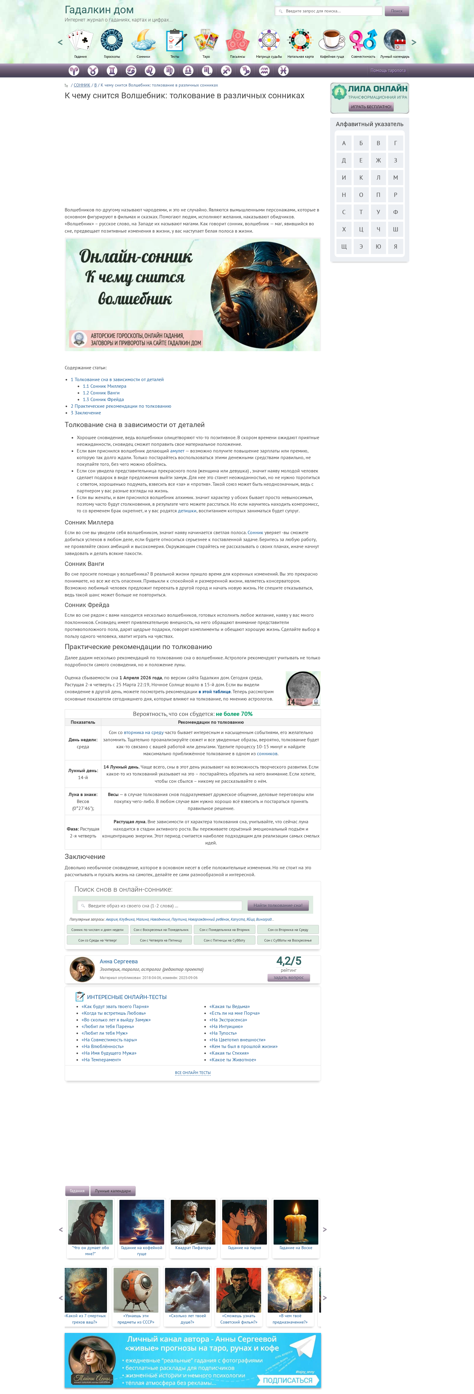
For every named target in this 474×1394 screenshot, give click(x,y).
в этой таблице (215, 691)
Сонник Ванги (101, 393)
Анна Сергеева (119, 961)
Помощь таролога (388, 70)
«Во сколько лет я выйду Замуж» (116, 1020)
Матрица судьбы (269, 56)
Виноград (263, 919)
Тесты (174, 56)
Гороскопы (112, 56)
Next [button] (414, 40)
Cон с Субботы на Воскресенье (288, 940)
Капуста (238, 919)
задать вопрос (289, 977)
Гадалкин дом (99, 10)
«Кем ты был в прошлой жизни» (243, 1046)
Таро (206, 56)
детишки (187, 511)
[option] (80, 47)
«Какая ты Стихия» (229, 1053)
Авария (112, 919)
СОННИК (82, 85)
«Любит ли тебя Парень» (108, 1026)
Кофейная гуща (332, 56)
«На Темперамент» (101, 1059)
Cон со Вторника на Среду (288, 929)
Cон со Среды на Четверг (97, 940)
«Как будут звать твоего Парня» (115, 1006)
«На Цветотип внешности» (237, 1040)
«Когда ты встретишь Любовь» (114, 1013)
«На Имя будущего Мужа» (109, 1053)
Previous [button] (60, 40)
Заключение (86, 413)
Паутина (179, 919)
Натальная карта (300, 56)
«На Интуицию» (226, 1026)
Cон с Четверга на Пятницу (161, 940)
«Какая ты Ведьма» (229, 1006)
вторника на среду (144, 732)
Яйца (250, 919)
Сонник (255, 532)
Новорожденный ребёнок (208, 919)
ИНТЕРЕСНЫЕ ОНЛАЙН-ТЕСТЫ (127, 997)
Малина (142, 919)
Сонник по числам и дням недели (97, 929)
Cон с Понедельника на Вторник (225, 929)
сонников (267, 753)
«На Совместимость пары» (109, 1040)
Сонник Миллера (104, 386)
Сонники (143, 56)
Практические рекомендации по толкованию (121, 406)
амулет (177, 451)
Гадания (80, 56)
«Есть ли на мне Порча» (234, 1013)
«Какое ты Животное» (232, 1059)
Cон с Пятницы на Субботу (224, 940)
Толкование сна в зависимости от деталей (117, 379)
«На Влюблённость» (103, 1046)
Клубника (127, 919)
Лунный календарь (395, 56)
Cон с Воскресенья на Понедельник (161, 929)
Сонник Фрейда (103, 399)
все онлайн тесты (193, 1072)
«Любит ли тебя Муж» (105, 1033)
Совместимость (363, 56)
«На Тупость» (223, 1033)
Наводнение (160, 919)
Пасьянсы (237, 56)
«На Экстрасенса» (228, 1020)
